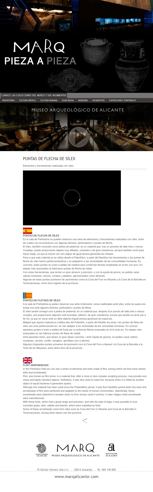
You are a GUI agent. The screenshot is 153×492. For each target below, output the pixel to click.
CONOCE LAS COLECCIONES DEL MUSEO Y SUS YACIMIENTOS (34, 95)
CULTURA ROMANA (48, 100)
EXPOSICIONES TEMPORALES (122, 100)
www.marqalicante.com (76, 476)
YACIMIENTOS (98, 100)
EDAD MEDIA (68, 100)
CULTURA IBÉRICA (27, 100)
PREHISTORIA (8, 100)
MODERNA (83, 100)
